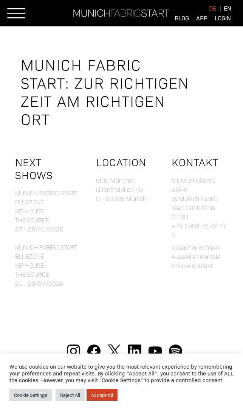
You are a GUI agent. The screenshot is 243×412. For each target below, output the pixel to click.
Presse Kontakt (192, 266)
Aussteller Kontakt (196, 256)
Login (223, 18)
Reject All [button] (70, 395)
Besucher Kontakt (195, 247)
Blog (182, 18)
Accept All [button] (102, 395)
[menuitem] (212, 8)
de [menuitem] (212, 8)
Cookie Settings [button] (30, 395)
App (201, 18)
